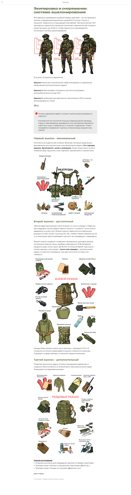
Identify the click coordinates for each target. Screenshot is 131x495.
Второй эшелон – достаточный (53, 222)
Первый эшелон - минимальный (54, 139)
